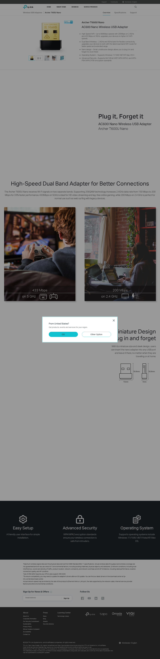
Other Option (96, 334)
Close (114, 320)
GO (63, 334)
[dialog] (80, 329)
